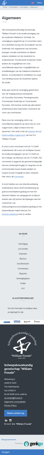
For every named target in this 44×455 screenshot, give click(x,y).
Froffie (23, 283)
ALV (23, 288)
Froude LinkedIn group (6, 420)
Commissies (23, 268)
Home (5, 7)
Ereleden (23, 254)
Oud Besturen (23, 264)
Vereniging (13, 7)
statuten (31, 131)
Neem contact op (15, 413)
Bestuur (23, 259)
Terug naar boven (8, 440)
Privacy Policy (10, 405)
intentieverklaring (9, 214)
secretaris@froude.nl (13, 398)
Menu (39, 3)
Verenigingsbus (23, 278)
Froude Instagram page (10, 420)
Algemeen (34, 7)
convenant (19, 177)
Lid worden (23, 249)
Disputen (23, 273)
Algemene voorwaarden (15, 402)
